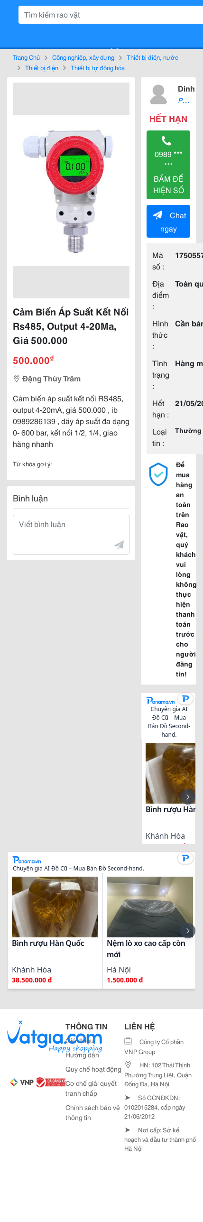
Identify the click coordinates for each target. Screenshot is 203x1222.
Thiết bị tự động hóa (98, 67)
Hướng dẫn (82, 1054)
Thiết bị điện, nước (152, 57)
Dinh (186, 88)
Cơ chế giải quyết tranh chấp (91, 1088)
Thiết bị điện (41, 67)
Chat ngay (169, 221)
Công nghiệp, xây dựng (83, 57)
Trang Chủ (26, 57)
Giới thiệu (79, 1040)
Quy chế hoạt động (93, 1069)
